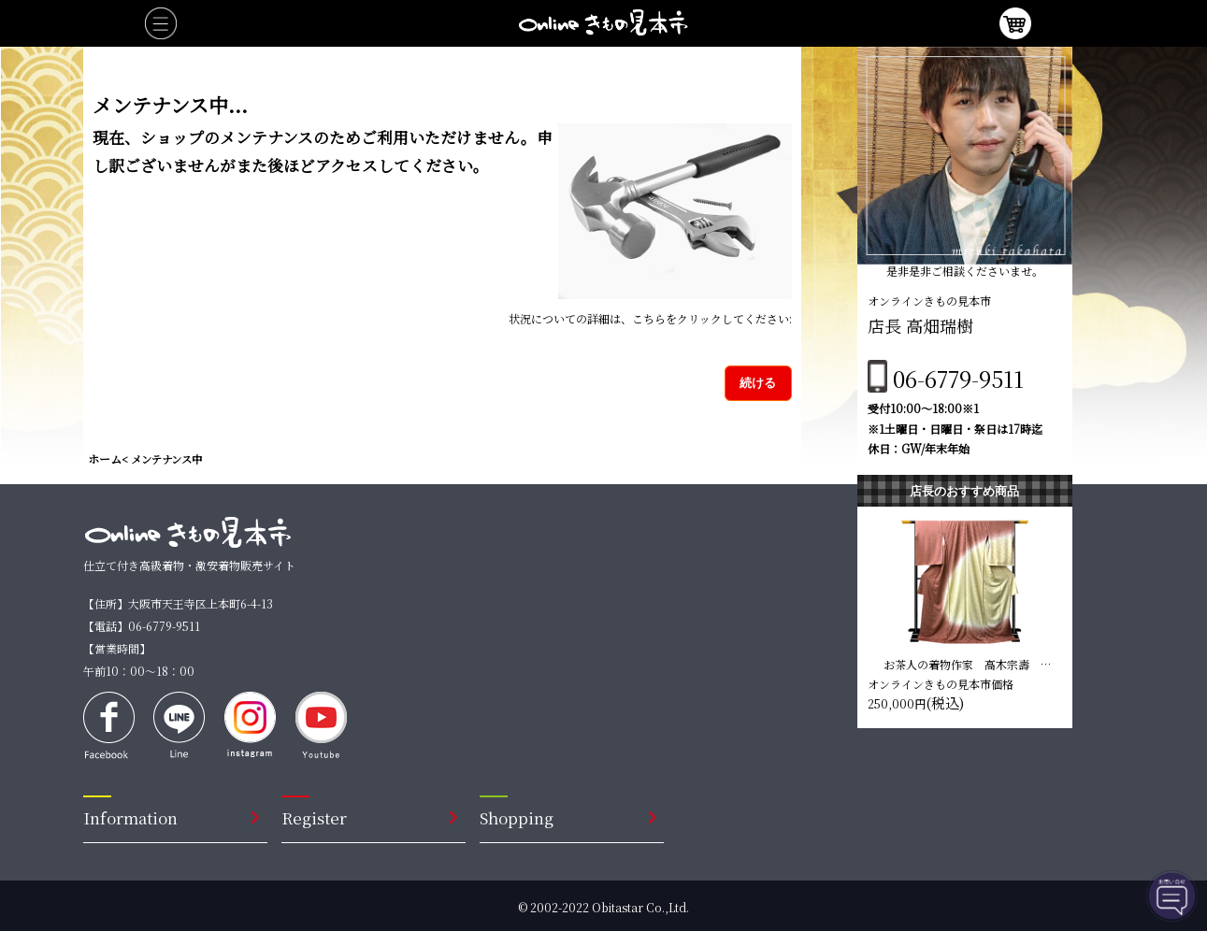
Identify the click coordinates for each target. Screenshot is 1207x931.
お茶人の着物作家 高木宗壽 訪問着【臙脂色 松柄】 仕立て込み (969, 663)
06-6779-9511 (958, 378)
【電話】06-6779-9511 (141, 626)
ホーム (105, 458)
